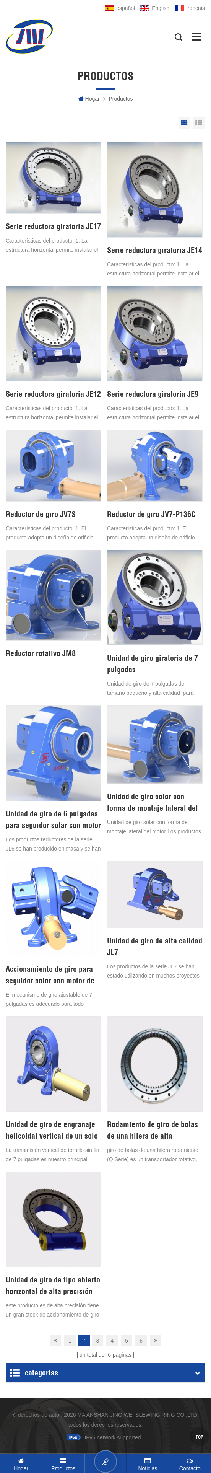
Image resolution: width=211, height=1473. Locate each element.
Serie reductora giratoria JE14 (154, 250)
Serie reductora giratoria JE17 (53, 226)
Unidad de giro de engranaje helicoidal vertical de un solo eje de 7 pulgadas (52, 1130)
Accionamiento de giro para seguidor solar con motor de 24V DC (50, 975)
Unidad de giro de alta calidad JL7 (154, 946)
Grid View (184, 123)
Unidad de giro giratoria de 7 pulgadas (152, 663)
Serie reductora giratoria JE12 (53, 394)
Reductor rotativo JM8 (41, 653)
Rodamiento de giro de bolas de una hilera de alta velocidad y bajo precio (152, 1130)
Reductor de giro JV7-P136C (151, 514)
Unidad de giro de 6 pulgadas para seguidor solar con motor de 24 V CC (53, 820)
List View (199, 123)
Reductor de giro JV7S (41, 514)
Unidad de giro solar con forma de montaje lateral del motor (152, 803)
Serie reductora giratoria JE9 (152, 394)
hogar (89, 99)
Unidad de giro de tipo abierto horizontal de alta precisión (53, 1285)
